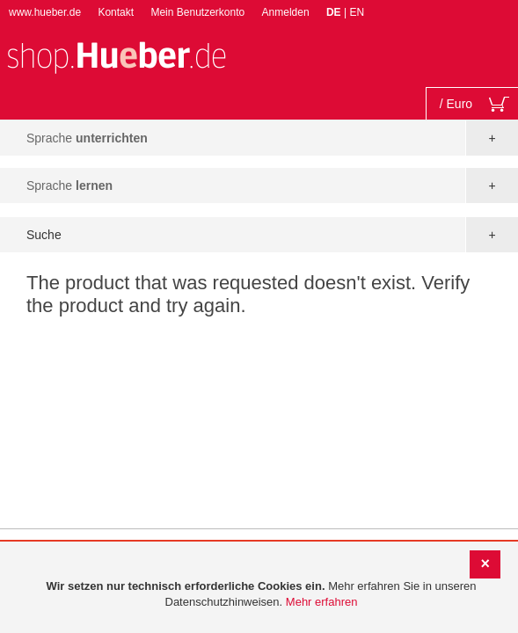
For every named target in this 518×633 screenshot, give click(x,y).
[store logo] (116, 56)
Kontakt (116, 12)
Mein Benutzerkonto (197, 12)
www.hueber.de (45, 12)
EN (356, 12)
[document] (261, 594)
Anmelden (286, 12)
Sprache (87, 138)
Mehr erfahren (322, 601)
